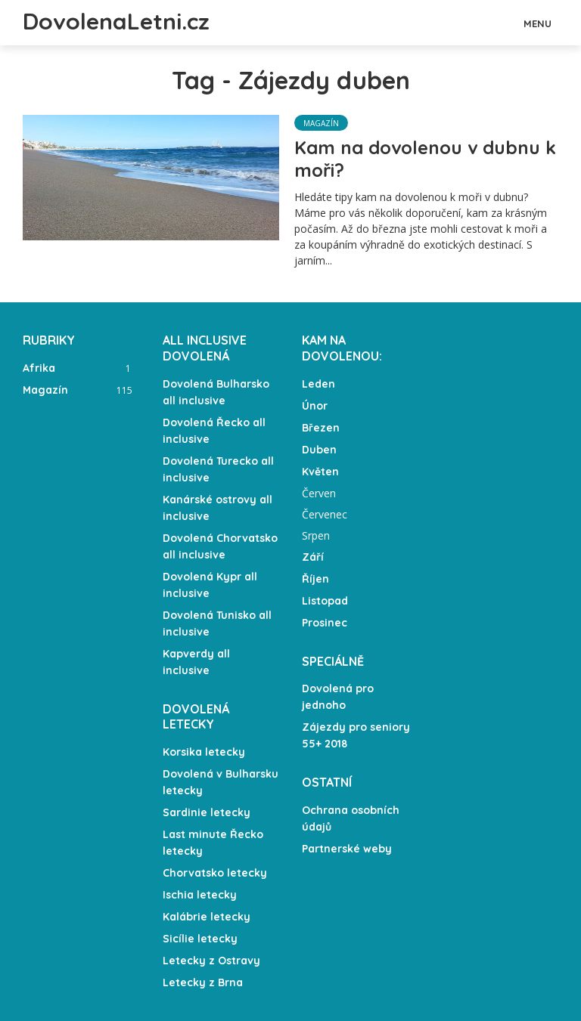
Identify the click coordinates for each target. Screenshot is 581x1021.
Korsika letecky (204, 752)
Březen (321, 428)
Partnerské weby (347, 848)
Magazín (321, 123)
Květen (320, 471)
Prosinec (324, 623)
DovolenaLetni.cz (116, 21)
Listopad (325, 601)
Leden (318, 384)
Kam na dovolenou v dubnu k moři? (425, 158)
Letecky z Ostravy (211, 960)
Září (313, 557)
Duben (319, 449)
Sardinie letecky (206, 812)
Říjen (315, 579)
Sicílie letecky (200, 938)
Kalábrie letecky (206, 917)
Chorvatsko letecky (215, 873)
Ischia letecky (200, 895)
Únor (315, 406)
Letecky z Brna (203, 982)
